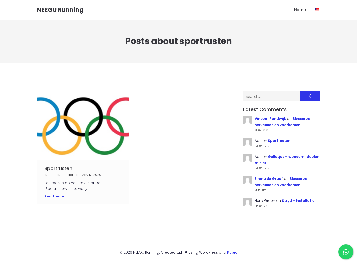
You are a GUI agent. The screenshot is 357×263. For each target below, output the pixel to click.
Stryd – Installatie (298, 200)
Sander (67, 175)
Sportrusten (279, 140)
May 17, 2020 (91, 175)
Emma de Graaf (269, 178)
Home (300, 10)
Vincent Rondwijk (270, 118)
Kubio (232, 252)
